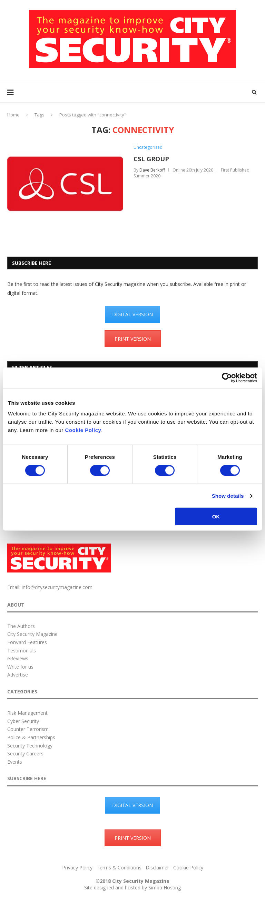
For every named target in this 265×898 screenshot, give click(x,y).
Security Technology (29, 745)
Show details (228, 495)
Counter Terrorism (28, 729)
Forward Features (27, 642)
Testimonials (21, 650)
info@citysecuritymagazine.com (57, 587)
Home (13, 115)
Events (14, 761)
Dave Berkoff (152, 170)
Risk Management (27, 713)
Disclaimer (157, 867)
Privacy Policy (77, 867)
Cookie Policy (83, 430)
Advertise (17, 674)
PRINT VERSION (133, 339)
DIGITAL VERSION (132, 314)
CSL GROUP (151, 159)
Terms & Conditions (119, 867)
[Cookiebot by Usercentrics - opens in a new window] (227, 377)
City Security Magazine (32, 634)
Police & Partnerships (31, 737)
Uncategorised (148, 147)
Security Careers (25, 753)
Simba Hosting (164, 887)
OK (216, 516)
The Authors (21, 626)
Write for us (20, 666)
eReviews (17, 658)
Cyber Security (23, 721)
